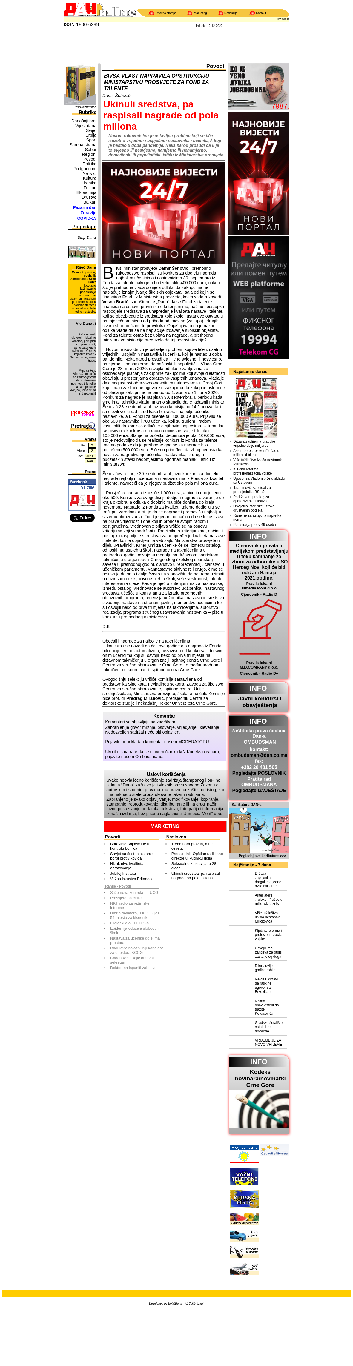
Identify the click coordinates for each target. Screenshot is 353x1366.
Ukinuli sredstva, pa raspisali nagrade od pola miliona (196, 875)
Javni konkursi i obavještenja (259, 701)
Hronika (89, 183)
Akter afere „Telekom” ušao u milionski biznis (256, 453)
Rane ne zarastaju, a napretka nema (257, 517)
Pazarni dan (84, 207)
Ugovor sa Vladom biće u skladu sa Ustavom (259, 480)
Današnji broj (83, 120)
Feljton (90, 187)
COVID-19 (86, 218)
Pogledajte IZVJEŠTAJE (259, 790)
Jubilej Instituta (123, 873)
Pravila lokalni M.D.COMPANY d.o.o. (259, 664)
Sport (91, 140)
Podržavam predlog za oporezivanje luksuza (251, 499)
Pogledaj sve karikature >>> (262, 856)
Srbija (90, 135)
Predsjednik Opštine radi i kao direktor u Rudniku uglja (197, 855)
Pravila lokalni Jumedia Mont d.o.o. (259, 585)
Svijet (91, 130)
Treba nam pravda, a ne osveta (192, 846)
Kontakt (261, 13)
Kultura (89, 178)
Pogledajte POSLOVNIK (259, 773)
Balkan (89, 202)
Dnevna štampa (166, 13)
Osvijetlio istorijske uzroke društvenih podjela (253, 508)
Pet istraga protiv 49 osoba (254, 525)
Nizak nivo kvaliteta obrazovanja (126, 865)
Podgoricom (84, 168)
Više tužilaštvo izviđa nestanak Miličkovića (257, 462)
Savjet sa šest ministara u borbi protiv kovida (132, 855)
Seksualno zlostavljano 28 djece (193, 865)
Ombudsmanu (148, 756)
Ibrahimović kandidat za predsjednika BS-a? (252, 490)
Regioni (89, 154)
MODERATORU (193, 741)
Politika (89, 163)
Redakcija (230, 13)
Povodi (89, 159)
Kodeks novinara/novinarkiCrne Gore (260, 1078)
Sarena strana (83, 144)
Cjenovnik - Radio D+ (259, 673)
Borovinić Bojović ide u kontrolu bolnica (129, 846)
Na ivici (89, 173)
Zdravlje (88, 212)
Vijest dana (85, 125)
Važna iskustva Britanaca (132, 879)
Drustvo (89, 197)
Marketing (200, 13)
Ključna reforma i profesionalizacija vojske (252, 471)
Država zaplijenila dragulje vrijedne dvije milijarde (254, 443)
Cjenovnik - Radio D (259, 594)
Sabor (90, 149)
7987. (280, 106)
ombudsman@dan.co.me (259, 755)
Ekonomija (86, 192)
